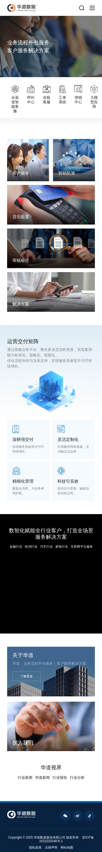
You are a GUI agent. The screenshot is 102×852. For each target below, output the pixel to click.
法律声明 (51, 847)
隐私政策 (35, 847)
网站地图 (67, 847)
